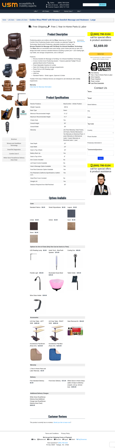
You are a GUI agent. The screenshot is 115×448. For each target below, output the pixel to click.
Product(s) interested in (94, 143)
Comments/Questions (95, 149)
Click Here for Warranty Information (40, 87)
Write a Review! (81, 41)
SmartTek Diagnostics (14, 149)
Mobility (56, 11)
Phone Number (92, 136)
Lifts (35, 11)
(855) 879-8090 (64, 5)
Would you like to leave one (62, 422)
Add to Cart (100, 54)
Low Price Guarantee (97, 83)
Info (78, 11)
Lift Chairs (45, 11)
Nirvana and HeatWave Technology (14, 144)
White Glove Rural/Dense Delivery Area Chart (14, 159)
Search (102, 4)
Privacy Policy (65, 433)
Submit (101, 158)
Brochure (14, 139)
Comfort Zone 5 (14, 153)
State (89, 117)
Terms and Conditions (52, 433)
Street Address (91, 104)
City (88, 111)
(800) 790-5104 (63, 3)
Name (90, 91)
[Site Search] (91, 4)
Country (89, 130)
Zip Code (91, 124)
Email (90, 98)
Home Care (68, 11)
